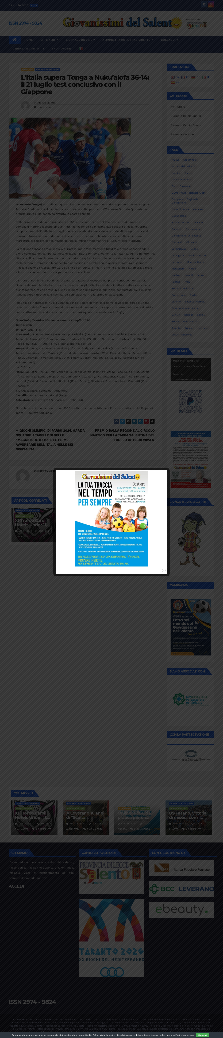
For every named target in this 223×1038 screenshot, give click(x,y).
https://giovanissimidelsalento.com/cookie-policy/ (141, 1035)
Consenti (202, 1035)
